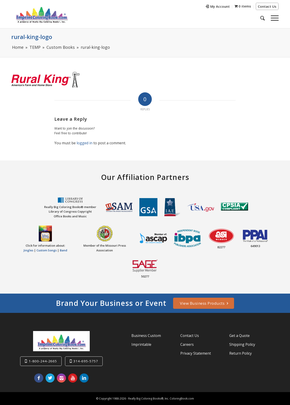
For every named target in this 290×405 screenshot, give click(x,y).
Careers (187, 344)
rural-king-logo (31, 37)
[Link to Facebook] (38, 378)
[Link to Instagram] (61, 378)
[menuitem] (217, 7)
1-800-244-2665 (43, 361)
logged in (84, 142)
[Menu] (273, 18)
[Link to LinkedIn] (84, 378)
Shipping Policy (242, 344)
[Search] (262, 18)
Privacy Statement (195, 353)
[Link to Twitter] (50, 378)
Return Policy (240, 353)
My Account (218, 6)
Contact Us (267, 6)
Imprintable (141, 344)
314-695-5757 (85, 361)
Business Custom (146, 335)
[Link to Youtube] (72, 378)
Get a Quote (239, 335)
